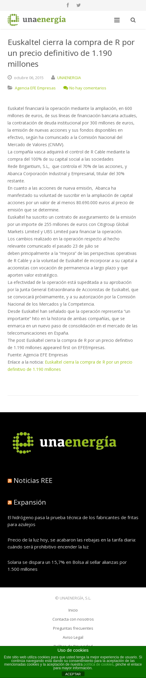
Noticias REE (33, 480)
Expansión (30, 501)
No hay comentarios (84, 88)
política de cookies (99, 664)
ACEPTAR (73, 674)
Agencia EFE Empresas (35, 88)
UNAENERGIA (69, 77)
